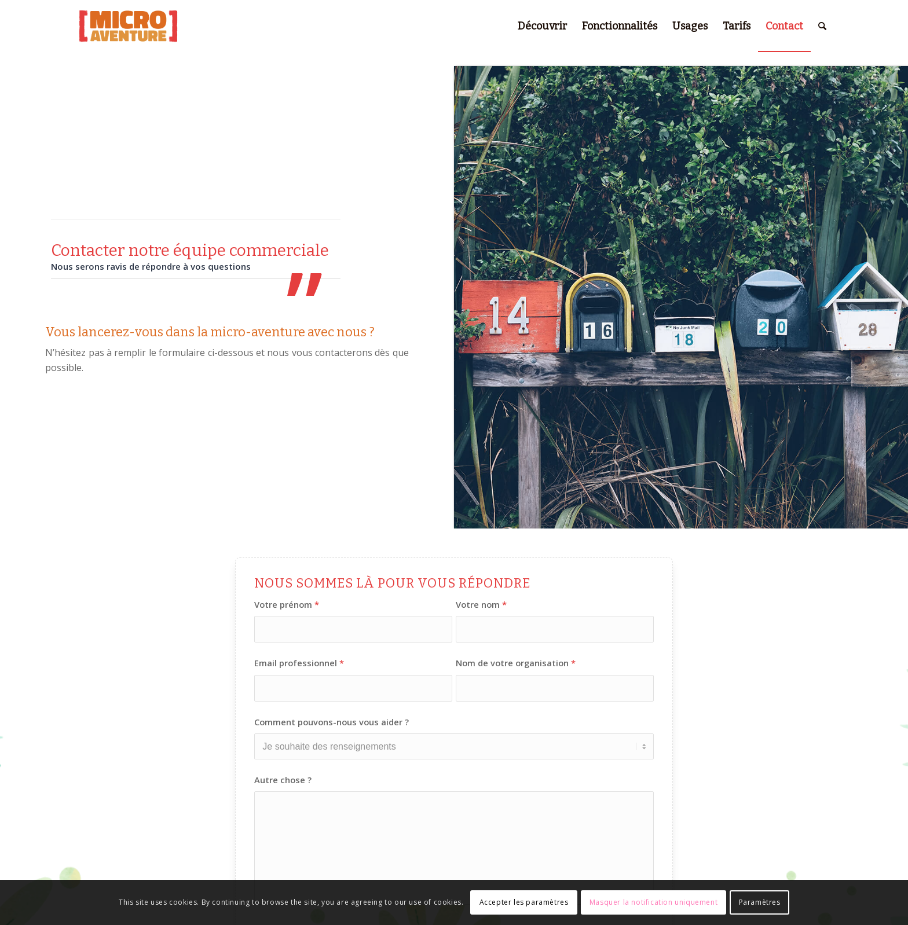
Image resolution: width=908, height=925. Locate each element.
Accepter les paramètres (524, 902)
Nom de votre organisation (516, 663)
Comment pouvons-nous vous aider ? (331, 722)
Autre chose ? (283, 779)
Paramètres (760, 902)
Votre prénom (286, 604)
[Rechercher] (822, 26)
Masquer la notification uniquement (653, 902)
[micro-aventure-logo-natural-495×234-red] (128, 26)
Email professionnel (299, 663)
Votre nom (481, 604)
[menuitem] (542, 26)
